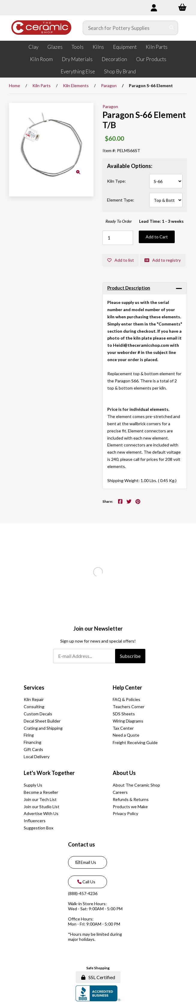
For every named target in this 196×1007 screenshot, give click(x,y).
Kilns (98, 47)
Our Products (151, 59)
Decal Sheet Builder (42, 720)
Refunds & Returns (131, 799)
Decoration (114, 59)
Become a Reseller (41, 792)
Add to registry (162, 260)
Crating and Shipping (43, 728)
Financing (32, 742)
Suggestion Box (38, 827)
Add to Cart (157, 236)
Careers (120, 792)
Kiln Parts (157, 47)
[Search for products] (124, 28)
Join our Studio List (41, 806)
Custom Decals (38, 713)
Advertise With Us (41, 813)
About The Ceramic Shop (136, 785)
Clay (33, 47)
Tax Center (123, 728)
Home (14, 85)
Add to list (120, 260)
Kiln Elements (76, 85)
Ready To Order (118, 221)
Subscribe (130, 656)
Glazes (55, 47)
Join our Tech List (40, 799)
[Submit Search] (171, 28)
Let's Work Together (49, 773)
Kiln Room (41, 59)
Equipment (125, 47)
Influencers (35, 820)
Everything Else (78, 71)
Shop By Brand (120, 71)
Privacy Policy (125, 813)
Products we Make (130, 806)
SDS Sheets (124, 713)
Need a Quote (126, 735)
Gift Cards (33, 749)
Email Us (86, 862)
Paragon (109, 85)
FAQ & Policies (126, 699)
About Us (124, 773)
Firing (29, 735)
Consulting (34, 706)
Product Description (128, 287)
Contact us (81, 844)
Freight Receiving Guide (135, 742)
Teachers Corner (128, 706)
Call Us (85, 881)
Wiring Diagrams (128, 720)
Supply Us (33, 785)
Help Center (127, 687)
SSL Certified (98, 977)
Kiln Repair (34, 699)
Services (34, 687)
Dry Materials (77, 59)
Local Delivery (36, 756)
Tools (78, 47)
